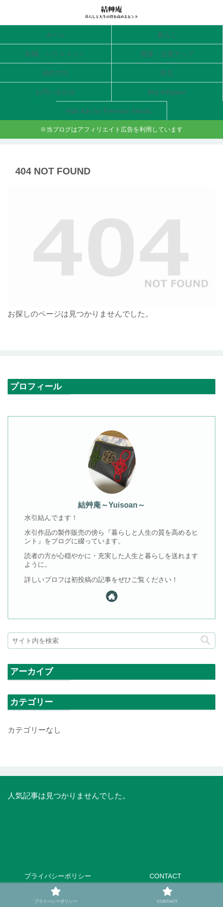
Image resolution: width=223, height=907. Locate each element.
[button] (205, 640)
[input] (111, 640)
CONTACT (165, 876)
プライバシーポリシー (57, 876)
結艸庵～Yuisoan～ (111, 505)
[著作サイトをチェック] (111, 596)
